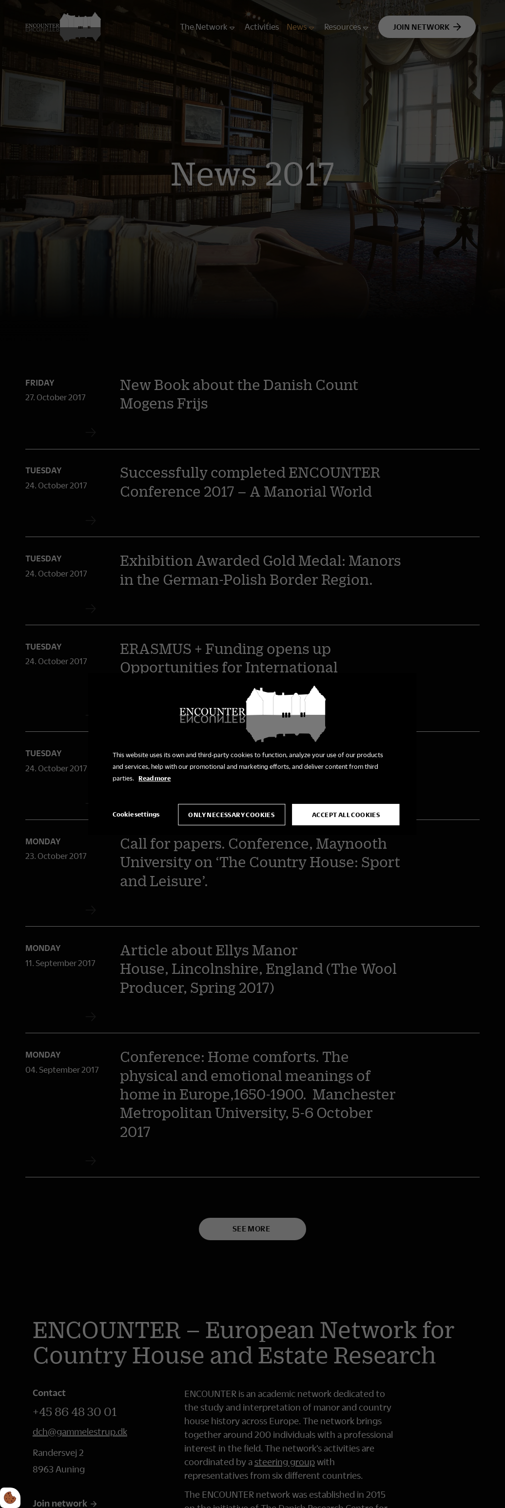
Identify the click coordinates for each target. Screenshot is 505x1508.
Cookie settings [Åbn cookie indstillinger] (136, 814)
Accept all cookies (346, 814)
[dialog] (252, 754)
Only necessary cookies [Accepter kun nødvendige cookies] (231, 814)
